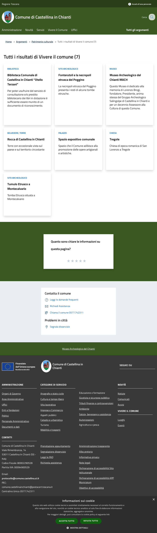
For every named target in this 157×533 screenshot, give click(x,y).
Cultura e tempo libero (52, 399)
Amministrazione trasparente (94, 446)
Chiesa (113, 133)
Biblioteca (13, 68)
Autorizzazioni (86, 420)
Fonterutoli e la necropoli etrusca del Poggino (74, 77)
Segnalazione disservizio (53, 451)
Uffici (4, 404)
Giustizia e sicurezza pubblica (94, 398)
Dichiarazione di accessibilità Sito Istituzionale (96, 470)
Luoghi (121, 420)
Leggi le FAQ (46, 457)
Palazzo (62, 133)
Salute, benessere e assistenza (95, 414)
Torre (22, 133)
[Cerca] (151, 17)
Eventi (121, 425)
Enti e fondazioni (10, 410)
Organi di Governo (11, 393)
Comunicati (124, 399)
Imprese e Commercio (51, 410)
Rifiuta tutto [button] (91, 520)
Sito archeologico (68, 68)
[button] (78, 527)
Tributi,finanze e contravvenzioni (96, 403)
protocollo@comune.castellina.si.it (20, 478)
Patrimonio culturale (42, 41)
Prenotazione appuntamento (55, 446)
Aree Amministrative (13, 399)
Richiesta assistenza (51, 463)
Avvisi (121, 404)
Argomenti (21, 41)
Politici (5, 416)
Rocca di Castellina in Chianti (25, 139)
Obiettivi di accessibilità (91, 488)
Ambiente (84, 409)
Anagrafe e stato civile (52, 393)
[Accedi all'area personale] (139, 4)
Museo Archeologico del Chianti (78, 349)
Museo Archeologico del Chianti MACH (125, 77)
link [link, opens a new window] (108, 514)
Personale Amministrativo (15, 421)
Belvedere (13, 133)
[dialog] (78, 514)
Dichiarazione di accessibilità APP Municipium (96, 480)
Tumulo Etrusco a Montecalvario (18, 186)
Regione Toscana (10, 4)
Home (9, 41)
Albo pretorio (86, 451)
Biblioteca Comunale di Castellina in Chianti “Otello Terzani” (25, 80)
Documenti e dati (11, 427)
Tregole (114, 139)
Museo (113, 68)
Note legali (84, 463)
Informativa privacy (89, 457)
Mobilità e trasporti (50, 430)
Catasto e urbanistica (51, 420)
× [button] (153, 499)
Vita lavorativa (48, 404)
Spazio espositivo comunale (76, 139)
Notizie (121, 393)
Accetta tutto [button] (66, 521)
